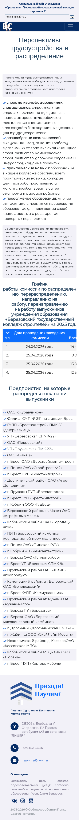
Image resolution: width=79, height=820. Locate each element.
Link (7, 26)
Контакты (47, 710)
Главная (16, 710)
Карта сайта (21, 713)
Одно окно (30, 710)
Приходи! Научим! (49, 690)
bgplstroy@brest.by (35, 760)
